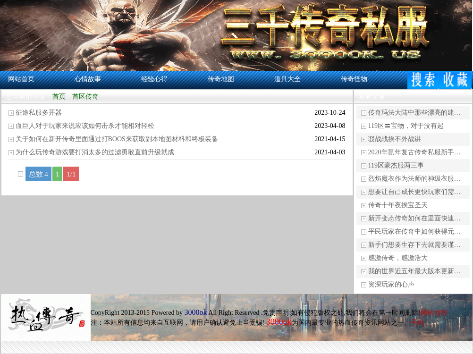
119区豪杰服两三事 (396, 165)
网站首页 (21, 79)
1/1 (71, 174)
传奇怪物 (354, 79)
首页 (59, 96)
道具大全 (287, 79)
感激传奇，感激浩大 (398, 257)
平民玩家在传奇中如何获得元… (414, 231)
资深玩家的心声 (391, 284)
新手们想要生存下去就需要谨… (414, 244)
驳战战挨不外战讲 (394, 139)
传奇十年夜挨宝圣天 (398, 205)
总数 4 (38, 174)
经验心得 (154, 79)
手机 (417, 322)
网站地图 (434, 312)
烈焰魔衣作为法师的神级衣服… (414, 178)
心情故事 (88, 79)
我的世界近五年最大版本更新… (414, 271)
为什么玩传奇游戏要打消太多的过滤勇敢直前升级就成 (95, 152)
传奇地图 (221, 79)
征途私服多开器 (39, 112)
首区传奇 (85, 96)
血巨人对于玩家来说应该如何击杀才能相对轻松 (85, 125)
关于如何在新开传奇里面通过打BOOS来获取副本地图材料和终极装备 (117, 139)
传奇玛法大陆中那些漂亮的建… (414, 112)
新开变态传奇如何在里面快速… (414, 218)
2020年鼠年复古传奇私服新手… (414, 152)
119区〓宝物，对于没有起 (406, 125)
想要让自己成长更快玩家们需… (414, 191)
